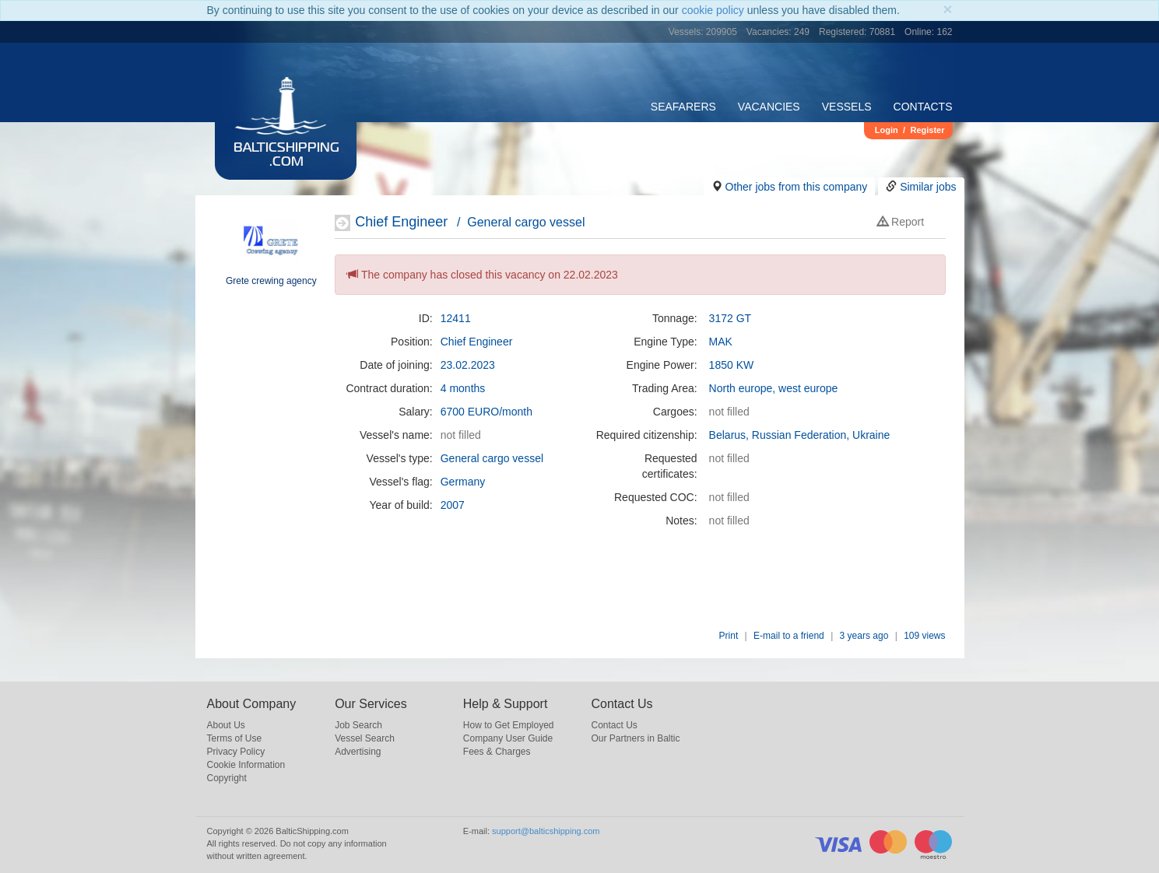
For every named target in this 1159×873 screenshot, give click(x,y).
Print (729, 635)
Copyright (227, 778)
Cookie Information (246, 764)
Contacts (923, 106)
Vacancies (769, 106)
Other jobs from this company (796, 187)
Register (927, 130)
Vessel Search (365, 738)
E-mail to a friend (788, 635)
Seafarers (683, 106)
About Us (226, 725)
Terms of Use (234, 738)
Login (886, 130)
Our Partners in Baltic (635, 738)
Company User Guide (508, 738)
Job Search (358, 725)
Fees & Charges (497, 751)
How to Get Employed (508, 725)
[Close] (947, 9)
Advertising (358, 751)
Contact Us (614, 725)
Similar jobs (928, 187)
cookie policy (713, 10)
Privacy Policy (236, 751)
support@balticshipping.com (545, 831)
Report (900, 222)
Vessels (847, 106)
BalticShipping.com (286, 155)
